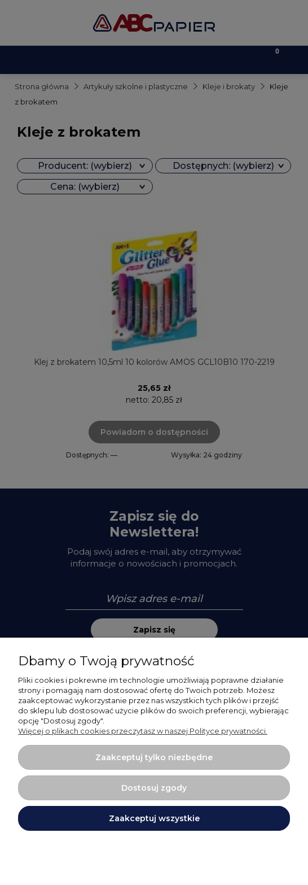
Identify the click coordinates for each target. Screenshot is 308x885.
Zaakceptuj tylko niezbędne (154, 757)
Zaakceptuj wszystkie (154, 818)
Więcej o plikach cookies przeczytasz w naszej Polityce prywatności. (142, 730)
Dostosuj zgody (154, 788)
